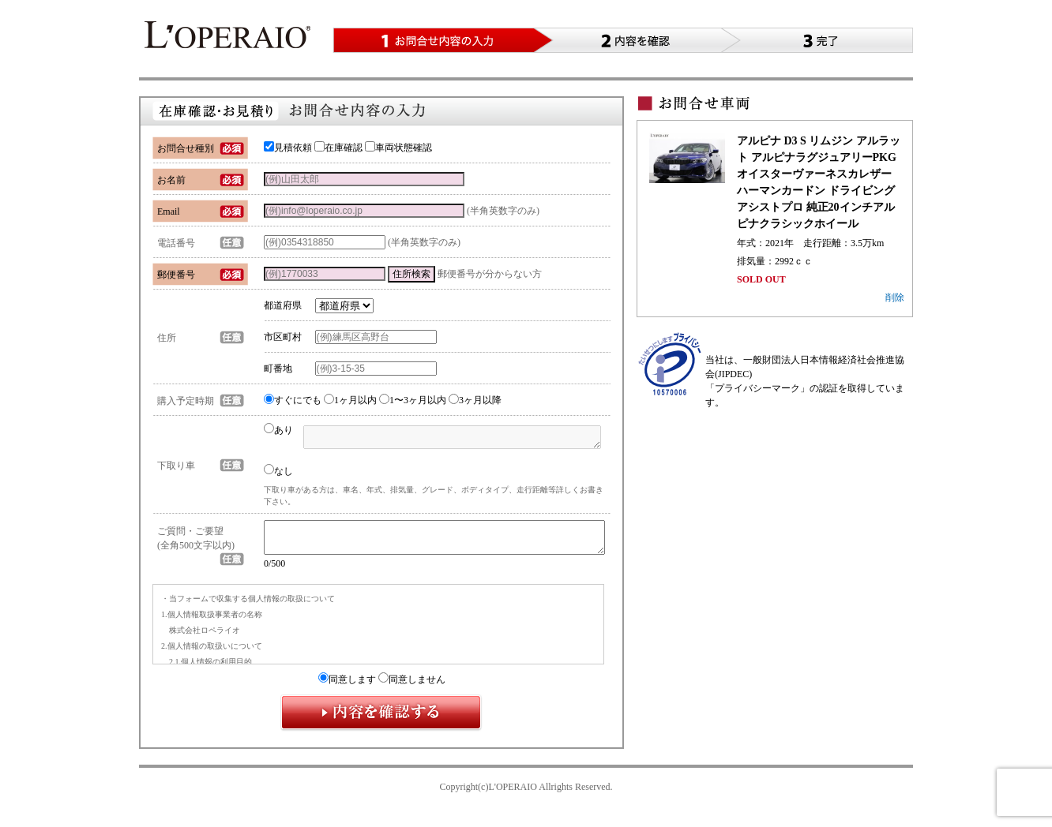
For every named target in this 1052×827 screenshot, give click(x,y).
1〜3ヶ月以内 (412, 400)
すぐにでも (292, 400)
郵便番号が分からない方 (490, 273)
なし (278, 470)
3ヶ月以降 (475, 400)
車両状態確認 (398, 147)
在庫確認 (338, 147)
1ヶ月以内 (350, 400)
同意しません (411, 686)
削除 (894, 297)
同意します (347, 686)
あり (278, 430)
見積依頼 (288, 147)
